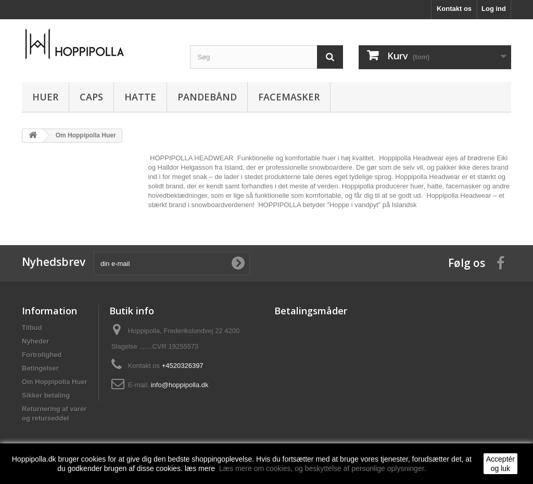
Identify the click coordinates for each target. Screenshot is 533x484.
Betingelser (40, 368)
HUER (45, 97)
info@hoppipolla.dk (180, 385)
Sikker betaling (46, 395)
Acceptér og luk (500, 464)
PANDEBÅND (207, 97)
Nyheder (35, 341)
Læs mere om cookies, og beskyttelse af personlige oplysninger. (322, 468)
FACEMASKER (289, 97)
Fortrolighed (42, 355)
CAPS (91, 97)
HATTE (140, 97)
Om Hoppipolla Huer (54, 382)
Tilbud (32, 328)
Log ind (493, 8)
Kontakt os (454, 8)
